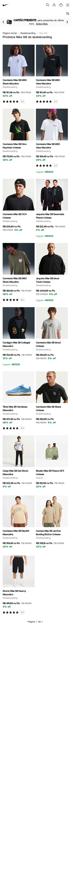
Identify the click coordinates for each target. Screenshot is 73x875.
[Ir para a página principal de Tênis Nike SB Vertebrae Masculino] (19, 400)
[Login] (54, 5)
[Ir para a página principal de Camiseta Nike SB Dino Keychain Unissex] (19, 136)
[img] (60, 5)
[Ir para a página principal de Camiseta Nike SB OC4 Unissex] (19, 206)
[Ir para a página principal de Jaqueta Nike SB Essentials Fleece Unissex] (52, 208)
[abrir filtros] (67, 13)
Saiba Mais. (46, 23)
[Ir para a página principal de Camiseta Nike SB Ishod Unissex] (52, 334)
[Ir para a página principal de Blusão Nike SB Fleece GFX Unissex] (52, 462)
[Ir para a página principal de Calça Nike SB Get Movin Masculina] (19, 462)
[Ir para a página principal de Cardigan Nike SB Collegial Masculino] (19, 336)
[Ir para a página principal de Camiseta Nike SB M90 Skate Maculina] (19, 74)
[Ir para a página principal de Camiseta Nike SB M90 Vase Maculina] (52, 74)
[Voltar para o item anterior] (3, 22)
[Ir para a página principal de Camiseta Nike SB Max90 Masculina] (19, 522)
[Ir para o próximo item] (67, 22)
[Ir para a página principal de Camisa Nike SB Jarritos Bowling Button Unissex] (52, 522)
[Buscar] (47, 5)
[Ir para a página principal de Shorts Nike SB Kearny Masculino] (19, 585)
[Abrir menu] (67, 5)
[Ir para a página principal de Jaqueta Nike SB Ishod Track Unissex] (52, 272)
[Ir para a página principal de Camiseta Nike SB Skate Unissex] (52, 398)
